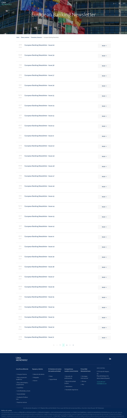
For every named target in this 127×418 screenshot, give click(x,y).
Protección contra (79, 412)
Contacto (64, 416)
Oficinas (83, 381)
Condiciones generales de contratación (97, 412)
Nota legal (57, 416)
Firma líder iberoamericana (85, 370)
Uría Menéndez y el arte (23, 391)
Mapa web (22, 412)
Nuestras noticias (22, 402)
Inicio (17, 37)
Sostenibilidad (21, 394)
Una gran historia (22, 374)
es (114, 3)
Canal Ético (20, 387)
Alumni (35, 380)
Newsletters (68, 386)
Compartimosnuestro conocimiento (71, 370)
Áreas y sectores (25, 37)
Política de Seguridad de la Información (60, 412)
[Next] (70, 345)
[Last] (73, 345)
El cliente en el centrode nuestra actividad (54, 370)
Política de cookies (31, 412)
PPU (82, 384)
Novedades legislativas (71, 389)
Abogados (36, 377)
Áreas (51, 376)
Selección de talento (38, 374)
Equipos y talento (37, 369)
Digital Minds (53, 379)
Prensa (70, 416)
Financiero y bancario (36, 37)
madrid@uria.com (102, 383)
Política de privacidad (43, 412)
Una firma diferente (22, 369)
